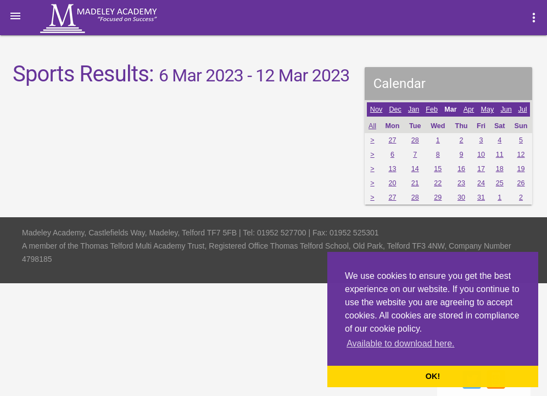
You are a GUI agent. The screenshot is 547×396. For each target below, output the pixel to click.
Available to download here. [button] (400, 343)
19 (520, 169)
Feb (432, 109)
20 (392, 183)
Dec (395, 109)
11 (500, 154)
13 (392, 169)
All (372, 126)
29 (438, 197)
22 (438, 183)
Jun (505, 109)
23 (461, 183)
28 (415, 140)
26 (520, 183)
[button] (15, 15)
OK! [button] (433, 376)
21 (415, 183)
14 (415, 169)
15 (438, 169)
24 (481, 183)
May (487, 109)
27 (392, 140)
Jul (522, 109)
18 (500, 169)
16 (461, 169)
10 (481, 154)
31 (481, 197)
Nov (376, 109)
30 (461, 197)
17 (481, 169)
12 (520, 154)
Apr (469, 109)
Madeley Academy (114, 19)
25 (500, 183)
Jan (413, 109)
